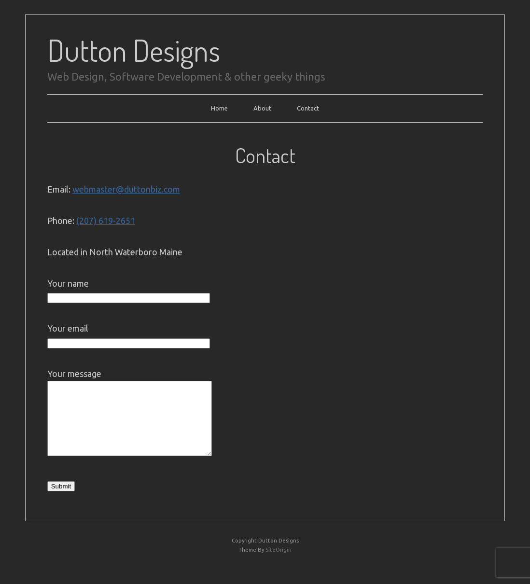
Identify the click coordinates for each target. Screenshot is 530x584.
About (262, 108)
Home (219, 108)
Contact (308, 108)
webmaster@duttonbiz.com (126, 189)
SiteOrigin (278, 564)
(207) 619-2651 (105, 220)
